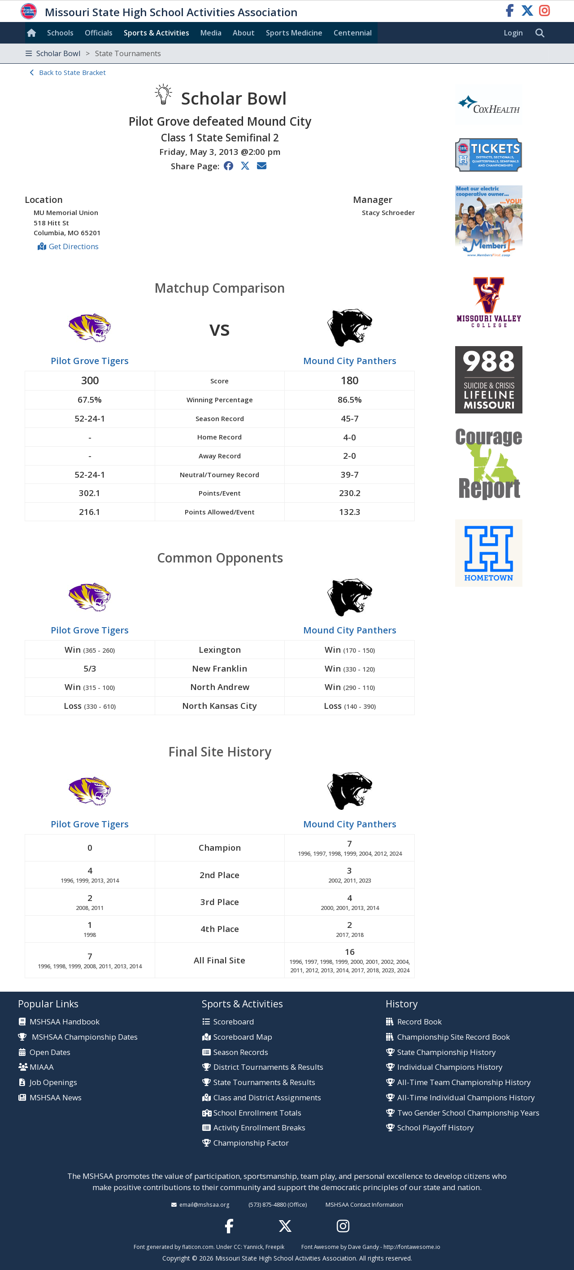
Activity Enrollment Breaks (259, 1128)
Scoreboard (233, 1022)
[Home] (33, 33)
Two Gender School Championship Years (468, 1113)
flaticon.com (197, 1246)
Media (211, 33)
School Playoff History (435, 1128)
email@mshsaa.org (204, 1204)
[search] (542, 33)
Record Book (419, 1022)
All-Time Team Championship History (464, 1082)
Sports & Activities (156, 33)
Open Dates (50, 1052)
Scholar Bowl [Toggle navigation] (93, 53)
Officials (99, 33)
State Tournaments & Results (264, 1082)
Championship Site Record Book (453, 1037)
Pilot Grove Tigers (90, 361)
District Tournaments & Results (268, 1067)
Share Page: (195, 165)
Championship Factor (251, 1143)
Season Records (240, 1052)
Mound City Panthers (349, 361)
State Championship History (446, 1052)
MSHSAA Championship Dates (78, 1037)
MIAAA (42, 1067)
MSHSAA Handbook (65, 1022)
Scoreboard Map (242, 1037)
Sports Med (294, 33)
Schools (60, 33)
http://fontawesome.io (411, 1246)
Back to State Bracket (72, 72)
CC (237, 1246)
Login (513, 33)
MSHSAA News (56, 1098)
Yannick (253, 1246)
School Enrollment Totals (257, 1113)
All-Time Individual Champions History (466, 1098)
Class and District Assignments (267, 1098)
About (244, 33)
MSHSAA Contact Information (364, 1204)
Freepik (274, 1246)
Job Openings (53, 1082)
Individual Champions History (449, 1067)
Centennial (353, 33)
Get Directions (74, 246)
